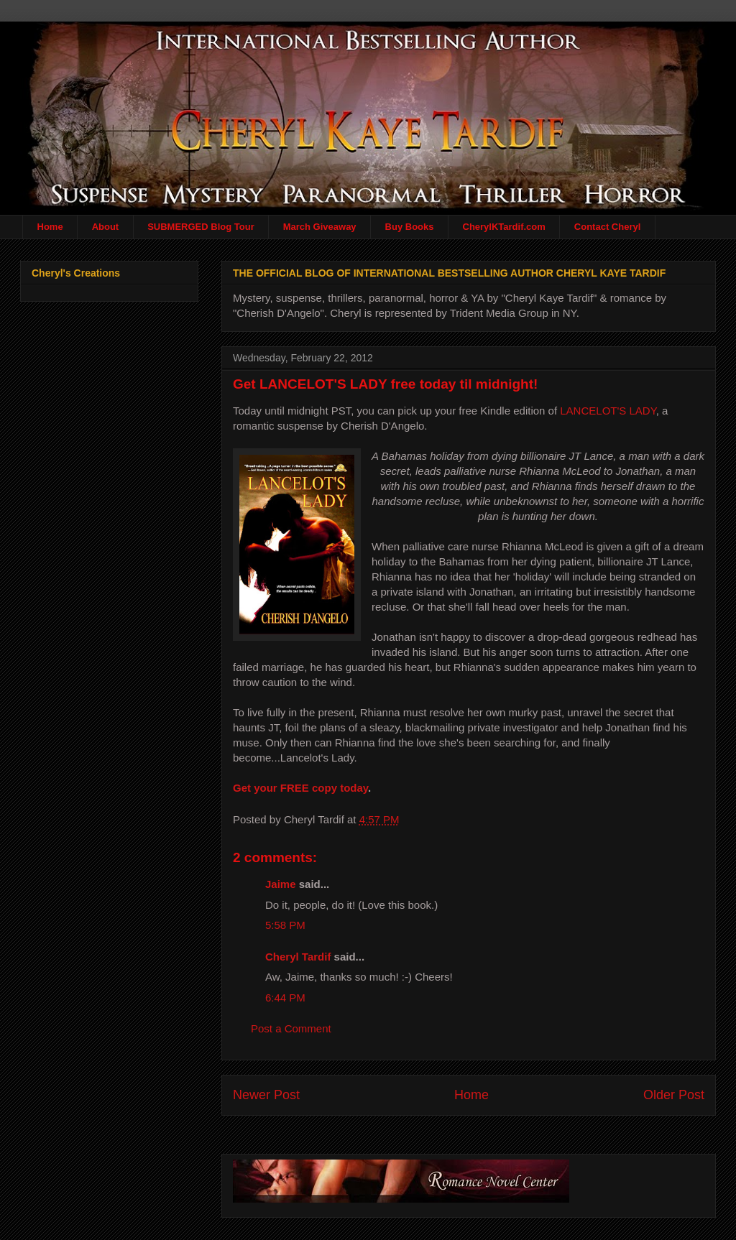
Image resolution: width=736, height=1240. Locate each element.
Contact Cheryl (607, 226)
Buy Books (409, 226)
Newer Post (266, 1095)
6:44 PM (285, 997)
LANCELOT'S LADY (608, 410)
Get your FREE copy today (300, 788)
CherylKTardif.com (504, 226)
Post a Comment (291, 1028)
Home (50, 226)
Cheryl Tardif (298, 956)
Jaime (280, 884)
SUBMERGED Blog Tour (200, 226)
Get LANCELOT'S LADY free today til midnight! (385, 384)
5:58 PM (285, 925)
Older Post (673, 1095)
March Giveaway (319, 226)
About (105, 226)
